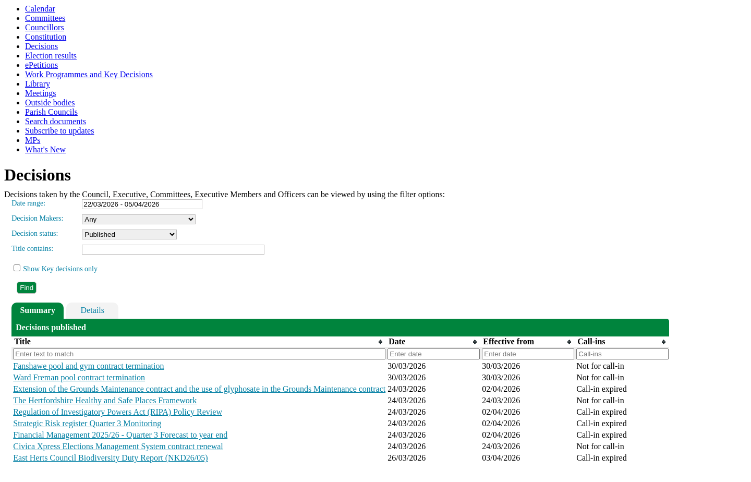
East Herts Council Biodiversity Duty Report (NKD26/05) (110, 457)
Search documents (55, 121)
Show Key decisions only (60, 269)
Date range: (28, 203)
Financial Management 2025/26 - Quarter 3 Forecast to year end (120, 434)
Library (37, 83)
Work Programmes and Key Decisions (89, 74)
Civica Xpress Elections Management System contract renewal (118, 446)
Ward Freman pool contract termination (79, 377)
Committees (45, 18)
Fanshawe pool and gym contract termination (88, 366)
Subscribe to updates (59, 130)
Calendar (40, 8)
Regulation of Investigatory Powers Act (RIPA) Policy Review (117, 411)
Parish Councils (51, 111)
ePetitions (41, 65)
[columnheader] (198, 341)
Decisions (41, 46)
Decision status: (34, 233)
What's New (45, 149)
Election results (51, 55)
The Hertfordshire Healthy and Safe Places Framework (105, 400)
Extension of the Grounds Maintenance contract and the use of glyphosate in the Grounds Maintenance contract (199, 388)
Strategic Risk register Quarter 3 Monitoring (87, 423)
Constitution (45, 36)
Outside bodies (50, 102)
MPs (32, 140)
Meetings (40, 93)
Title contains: (32, 248)
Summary (37, 310)
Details (92, 310)
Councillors (44, 27)
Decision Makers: (37, 218)
